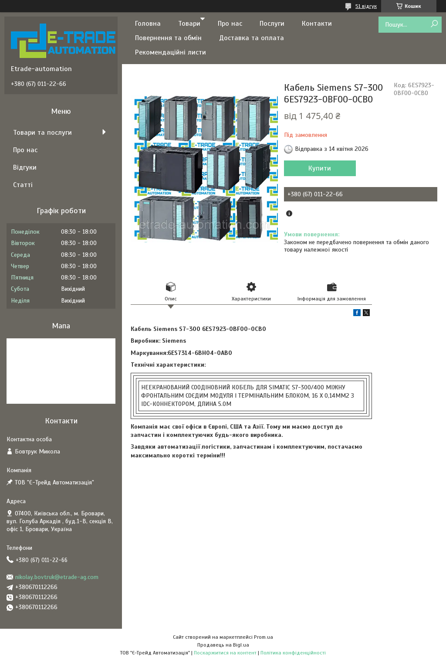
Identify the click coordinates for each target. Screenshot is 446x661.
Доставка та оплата (251, 38)
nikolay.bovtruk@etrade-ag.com (56, 577)
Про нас (230, 23)
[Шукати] (434, 24)
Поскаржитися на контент (225, 653)
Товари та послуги (42, 132)
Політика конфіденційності (293, 653)
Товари (189, 23)
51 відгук (366, 6)
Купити (319, 168)
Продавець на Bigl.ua (223, 645)
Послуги (272, 23)
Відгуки (25, 167)
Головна (148, 23)
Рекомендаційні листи (170, 52)
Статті (23, 185)
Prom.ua (263, 637)
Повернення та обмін (168, 38)
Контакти (317, 23)
